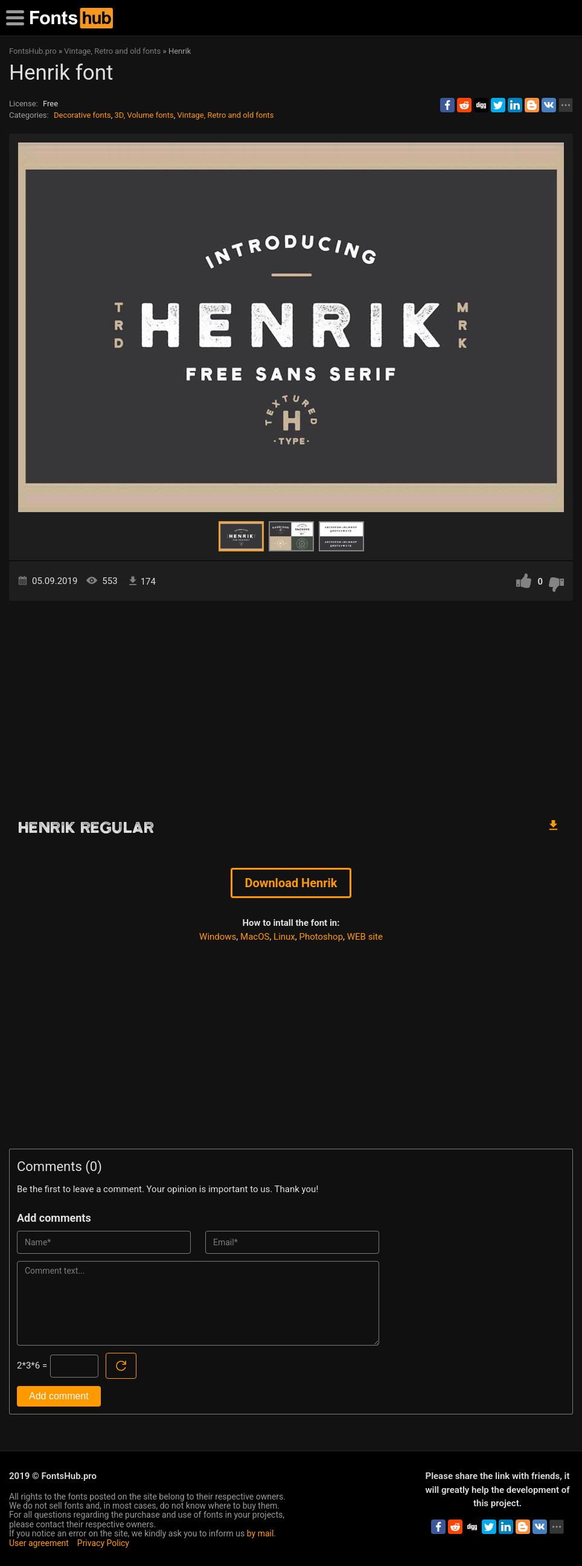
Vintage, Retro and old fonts (225, 115)
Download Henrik (291, 883)
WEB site (365, 936)
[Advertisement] (291, 703)
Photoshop (321, 936)
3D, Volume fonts (143, 115)
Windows (217, 936)
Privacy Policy (103, 1543)
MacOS (254, 936)
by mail (260, 1533)
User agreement (39, 1543)
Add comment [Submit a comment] (59, 1396)
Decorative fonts (82, 115)
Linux (284, 936)
